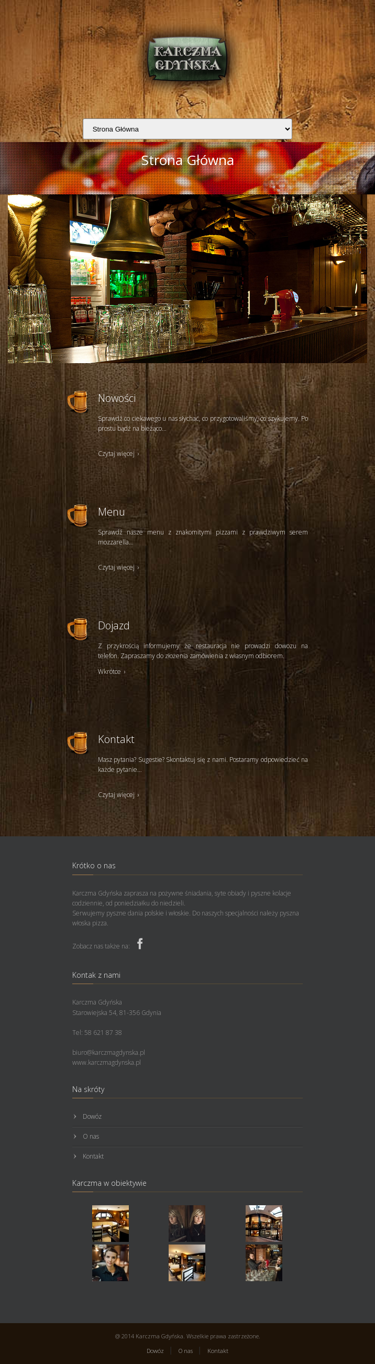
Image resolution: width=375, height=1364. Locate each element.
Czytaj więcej (119, 453)
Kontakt (93, 1156)
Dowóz (92, 1116)
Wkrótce (112, 671)
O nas (91, 1136)
